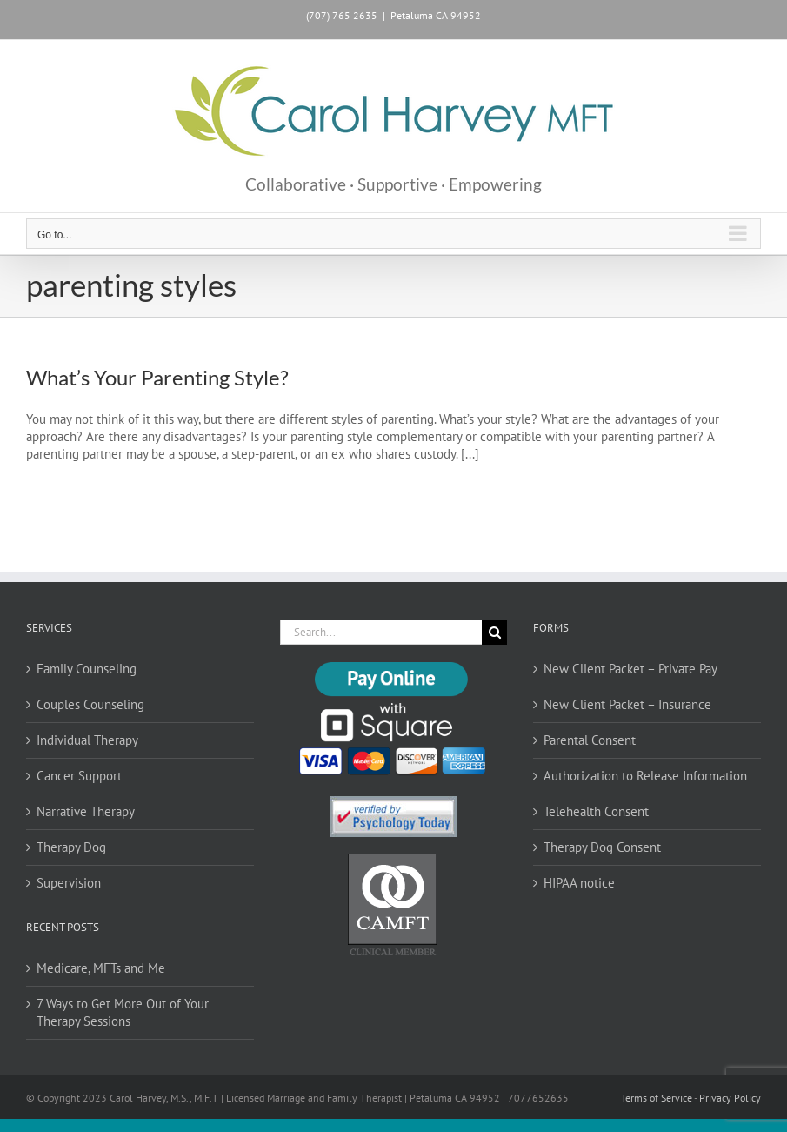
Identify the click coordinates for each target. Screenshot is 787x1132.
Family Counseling (87, 668)
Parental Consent (590, 740)
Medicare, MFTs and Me (101, 968)
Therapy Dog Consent (602, 847)
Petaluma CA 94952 (435, 15)
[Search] (494, 632)
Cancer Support (79, 775)
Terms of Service (656, 1097)
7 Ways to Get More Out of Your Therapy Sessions (123, 1012)
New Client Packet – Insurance (627, 704)
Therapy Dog (71, 847)
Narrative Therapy (86, 811)
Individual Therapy (87, 740)
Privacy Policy (730, 1097)
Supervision (69, 882)
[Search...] (381, 632)
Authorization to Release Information (645, 775)
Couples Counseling (90, 704)
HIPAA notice (579, 882)
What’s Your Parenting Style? (157, 377)
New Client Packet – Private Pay (630, 668)
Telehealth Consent (596, 811)
